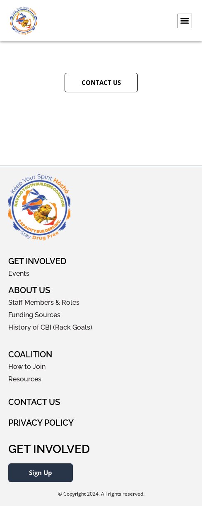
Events (18, 273)
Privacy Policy (41, 423)
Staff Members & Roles (43, 302)
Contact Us (34, 402)
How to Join (27, 367)
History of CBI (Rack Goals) (50, 327)
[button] (185, 21)
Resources (24, 379)
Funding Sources (34, 315)
